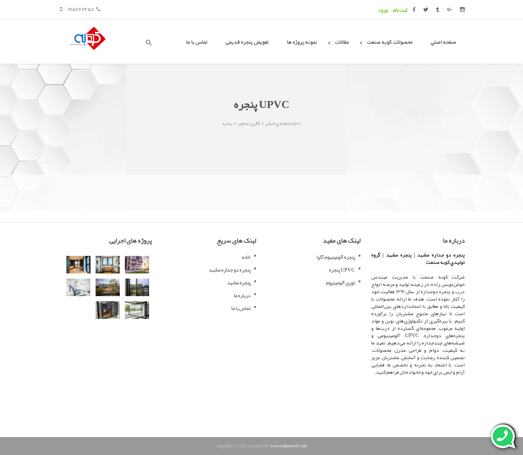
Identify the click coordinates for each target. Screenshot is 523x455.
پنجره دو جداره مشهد (230, 270)
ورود (382, 10)
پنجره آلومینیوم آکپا (335, 257)
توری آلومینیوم (340, 282)
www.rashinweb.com (288, 445)
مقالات (342, 41)
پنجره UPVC (342, 270)
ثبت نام (400, 10)
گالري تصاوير (248, 123)
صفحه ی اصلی (278, 123)
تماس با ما (197, 41)
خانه (246, 257)
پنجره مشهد (239, 282)
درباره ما (242, 295)
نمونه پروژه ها (302, 41)
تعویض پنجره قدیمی (247, 41)
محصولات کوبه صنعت (390, 41)
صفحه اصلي (443, 41)
